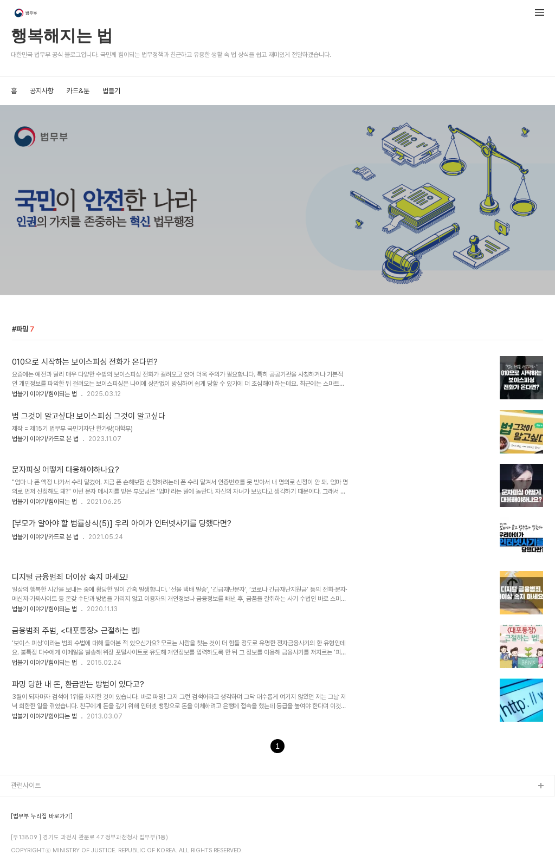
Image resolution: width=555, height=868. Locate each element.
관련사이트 (26, 785)
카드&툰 (78, 91)
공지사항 (42, 91)
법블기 (111, 91)
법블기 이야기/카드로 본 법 (45, 439)
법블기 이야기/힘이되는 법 (44, 394)
